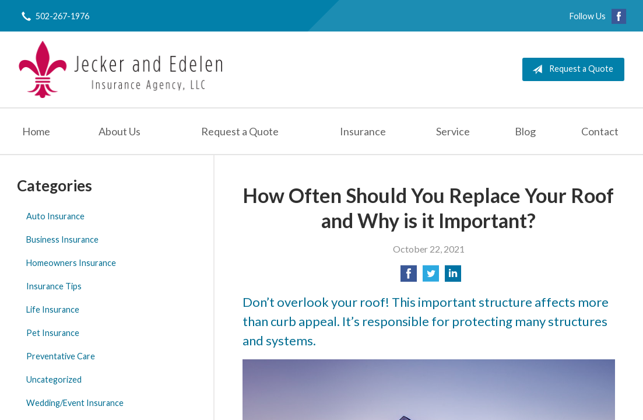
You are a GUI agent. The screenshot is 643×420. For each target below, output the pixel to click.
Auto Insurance (55, 216)
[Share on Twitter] (431, 276)
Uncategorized (54, 379)
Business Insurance (62, 239)
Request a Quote (570, 69)
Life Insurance (52, 309)
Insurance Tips (54, 286)
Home (36, 131)
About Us (119, 131)
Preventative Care (60, 356)
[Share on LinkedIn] (453, 276)
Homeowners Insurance (71, 263)
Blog (525, 131)
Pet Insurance (52, 333)
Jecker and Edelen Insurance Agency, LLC (121, 69)
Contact (600, 131)
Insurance (363, 131)
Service (453, 131)
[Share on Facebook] (408, 276)
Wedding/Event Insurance (75, 403)
